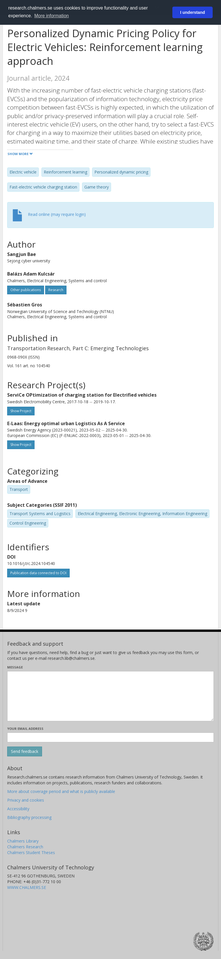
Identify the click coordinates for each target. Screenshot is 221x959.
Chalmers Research (25, 846)
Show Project (20, 410)
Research (55, 289)
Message (15, 667)
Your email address (25, 728)
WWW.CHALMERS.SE (26, 887)
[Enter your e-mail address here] (110, 737)
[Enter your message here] (110, 696)
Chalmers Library (23, 841)
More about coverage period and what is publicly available (61, 791)
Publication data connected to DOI (38, 572)
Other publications (25, 289)
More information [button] (51, 15)
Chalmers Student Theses (31, 852)
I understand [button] (192, 12)
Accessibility (18, 808)
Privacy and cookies (25, 800)
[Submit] (24, 751)
